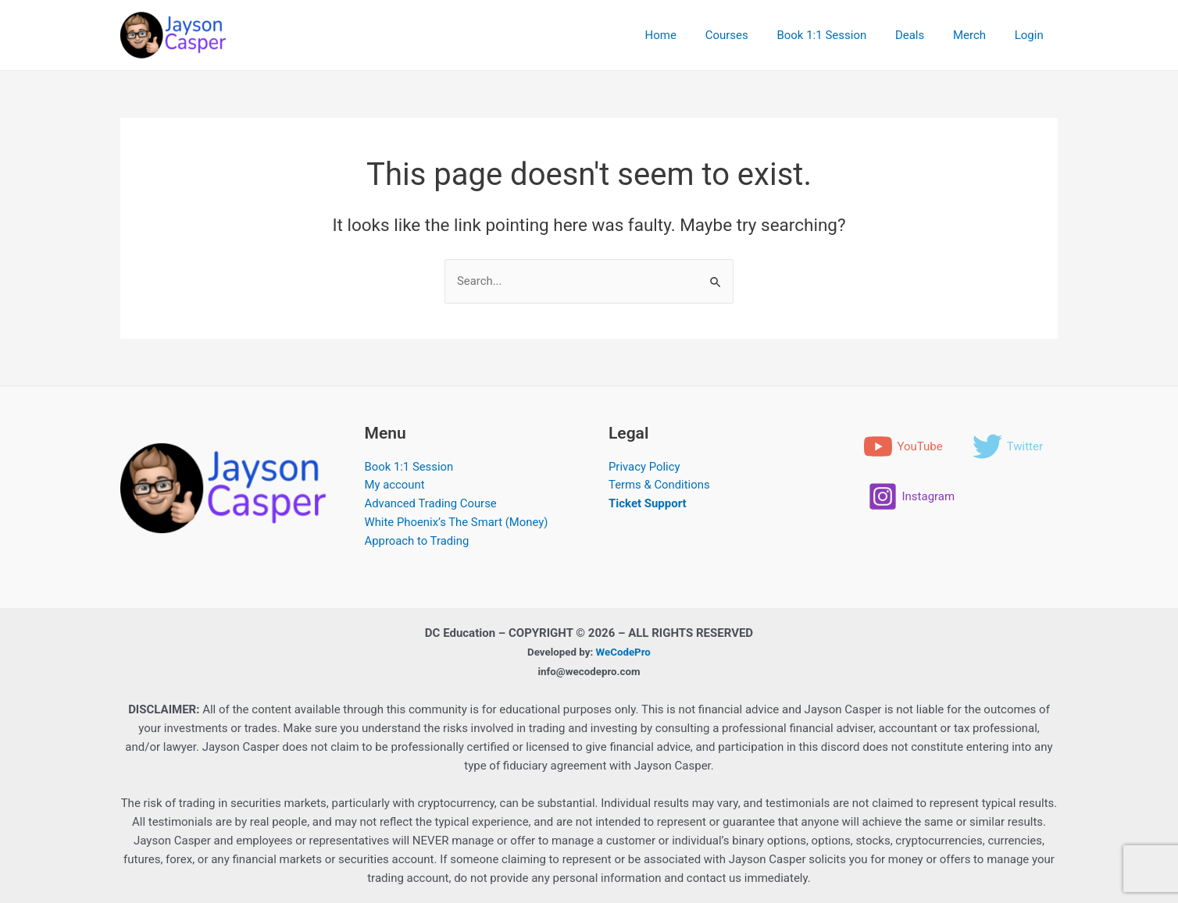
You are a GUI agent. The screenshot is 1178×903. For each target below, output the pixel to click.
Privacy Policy (644, 467)
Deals (922, 35)
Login (1031, 35)
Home (689, 35)
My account (395, 486)
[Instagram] (912, 547)
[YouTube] (903, 447)
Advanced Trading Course (431, 505)
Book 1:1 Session (840, 35)
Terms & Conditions (660, 486)
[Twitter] (903, 497)
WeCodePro (623, 652)
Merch (977, 35)
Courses (750, 35)
